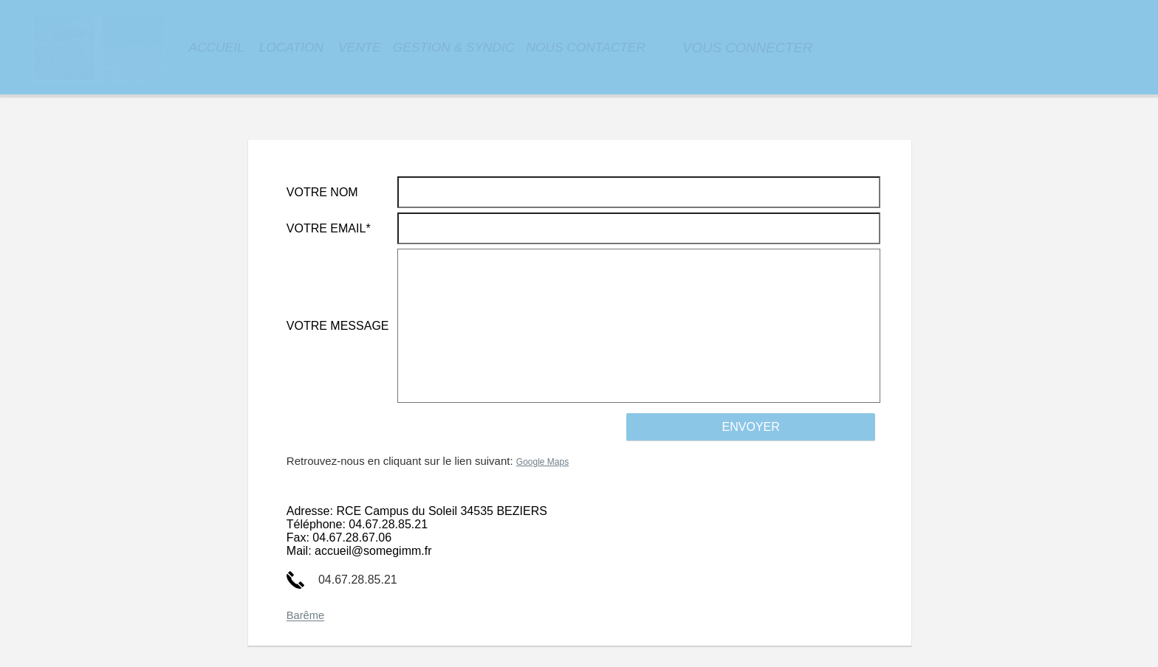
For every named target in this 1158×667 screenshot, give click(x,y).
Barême (305, 616)
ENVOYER (751, 427)
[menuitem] (216, 47)
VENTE (359, 47)
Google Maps (542, 462)
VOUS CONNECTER (747, 47)
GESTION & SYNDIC (454, 47)
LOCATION (291, 47)
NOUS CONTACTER (585, 47)
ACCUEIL (216, 47)
